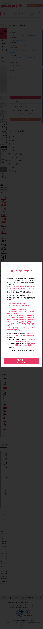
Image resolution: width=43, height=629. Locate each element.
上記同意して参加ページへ (21, 361)
